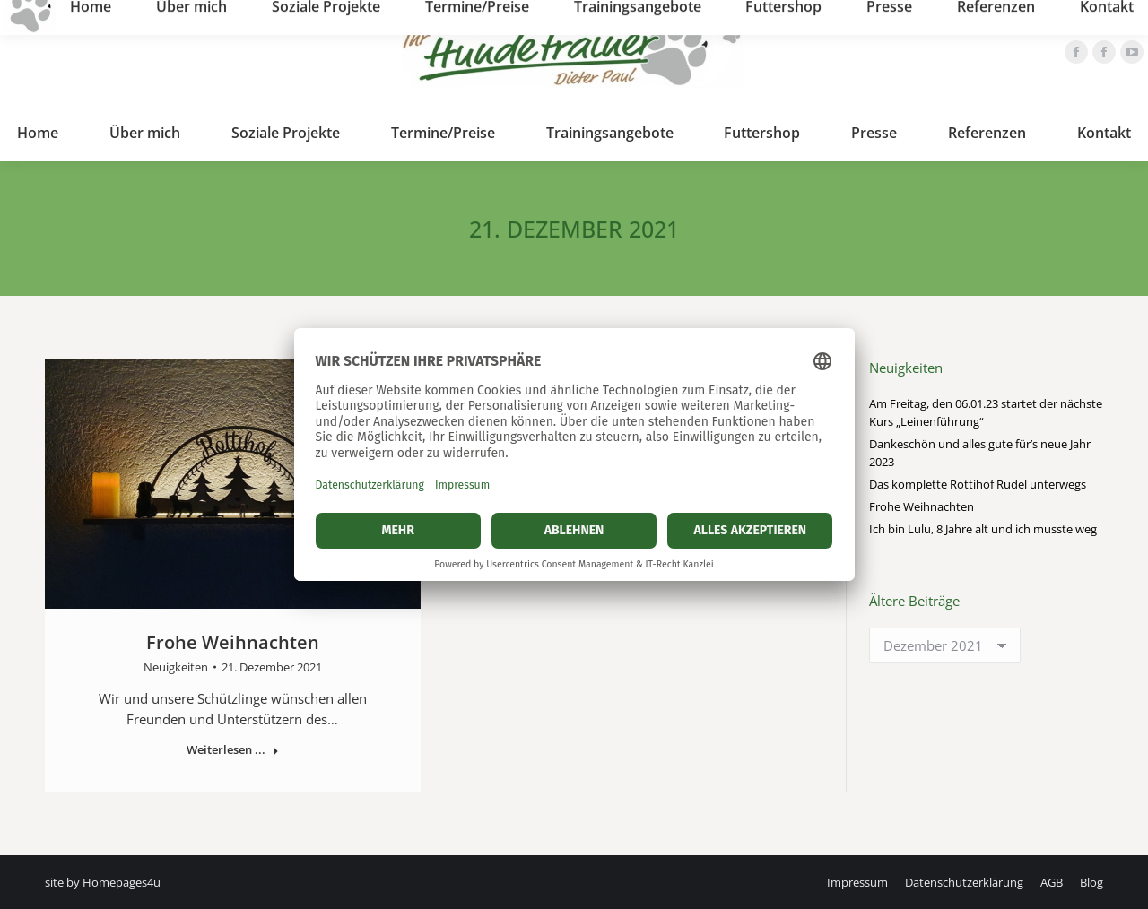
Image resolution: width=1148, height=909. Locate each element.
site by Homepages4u (103, 882)
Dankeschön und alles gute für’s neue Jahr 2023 (980, 453)
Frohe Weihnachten (232, 642)
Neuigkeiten (176, 667)
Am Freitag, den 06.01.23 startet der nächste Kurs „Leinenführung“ (985, 412)
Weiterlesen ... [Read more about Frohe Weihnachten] (233, 750)
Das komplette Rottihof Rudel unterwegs (977, 484)
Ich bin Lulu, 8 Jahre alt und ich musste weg (983, 529)
